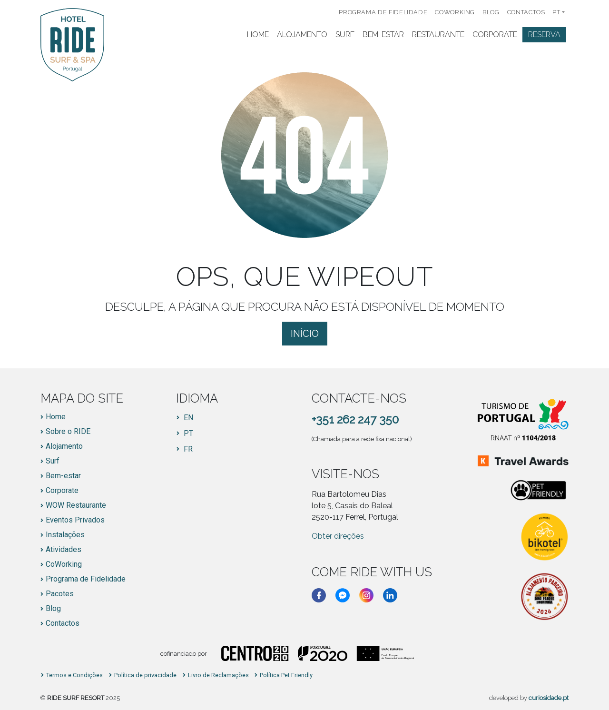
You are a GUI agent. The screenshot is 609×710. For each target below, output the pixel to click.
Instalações (65, 535)
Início (305, 333)
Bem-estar (63, 476)
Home (258, 34)
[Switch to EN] (185, 418)
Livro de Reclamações (218, 675)
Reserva (544, 34)
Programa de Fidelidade (383, 12)
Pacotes (60, 594)
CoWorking (455, 12)
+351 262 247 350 (355, 419)
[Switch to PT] (185, 433)
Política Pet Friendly (286, 675)
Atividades (63, 549)
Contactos (526, 12)
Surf (344, 34)
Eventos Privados (75, 520)
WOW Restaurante (76, 505)
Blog (491, 12)
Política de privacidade (145, 675)
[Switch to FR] (185, 449)
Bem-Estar (383, 34)
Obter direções (338, 536)
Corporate (494, 34)
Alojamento (302, 34)
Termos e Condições (74, 675)
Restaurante (438, 34)
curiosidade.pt (549, 697)
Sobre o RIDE (68, 431)
